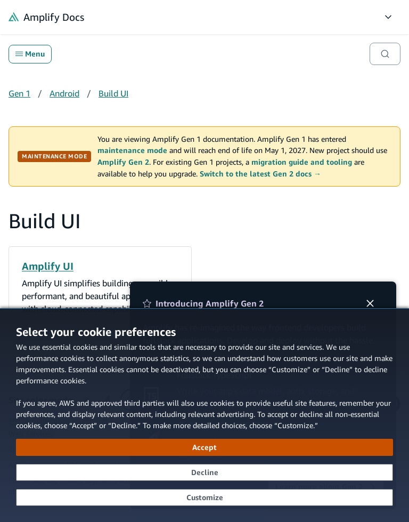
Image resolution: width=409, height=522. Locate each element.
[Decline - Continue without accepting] (204, 472)
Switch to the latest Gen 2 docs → (260, 174)
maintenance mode (132, 150)
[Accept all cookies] (204, 447)
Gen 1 (19, 93)
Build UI (113, 93)
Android (64, 93)
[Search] (385, 54)
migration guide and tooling (301, 162)
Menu (30, 54)
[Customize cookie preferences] (204, 497)
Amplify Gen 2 (123, 162)
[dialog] (204, 415)
